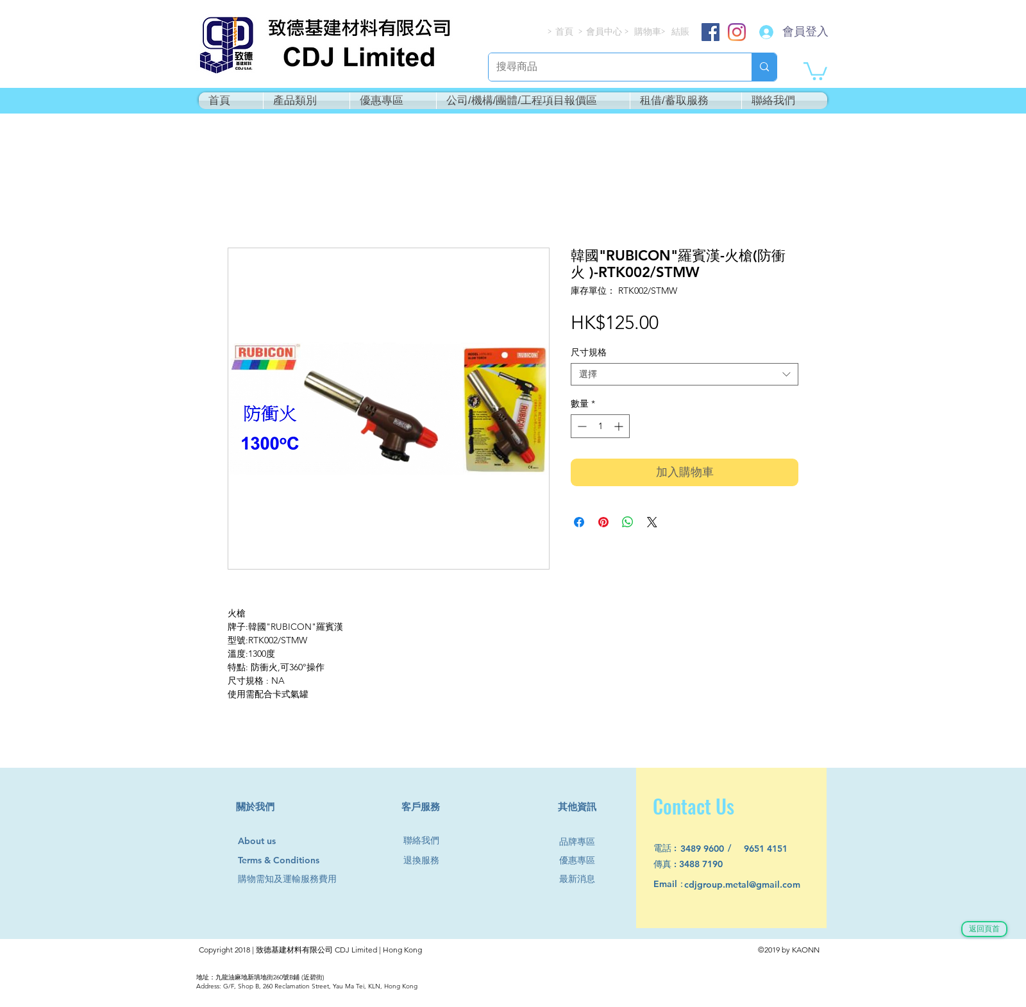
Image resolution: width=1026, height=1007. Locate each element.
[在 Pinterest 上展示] (603, 522)
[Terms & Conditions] (291, 860)
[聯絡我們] (426, 840)
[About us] (262, 841)
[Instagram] (737, 32)
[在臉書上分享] (579, 522)
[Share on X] (652, 522)
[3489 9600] (709, 849)
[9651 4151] (773, 849)
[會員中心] (605, 32)
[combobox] (684, 374)
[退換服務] (426, 860)
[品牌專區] (582, 842)
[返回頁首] (984, 929)
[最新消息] (582, 879)
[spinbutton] (600, 426)
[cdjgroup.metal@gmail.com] (759, 885)
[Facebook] (710, 32)
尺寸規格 (589, 352)
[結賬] (681, 32)
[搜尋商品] (610, 67)
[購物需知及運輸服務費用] (301, 879)
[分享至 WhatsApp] (627, 522)
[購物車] (648, 32)
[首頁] (565, 32)
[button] (815, 70)
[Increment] (620, 426)
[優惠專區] (582, 860)
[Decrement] (581, 426)
